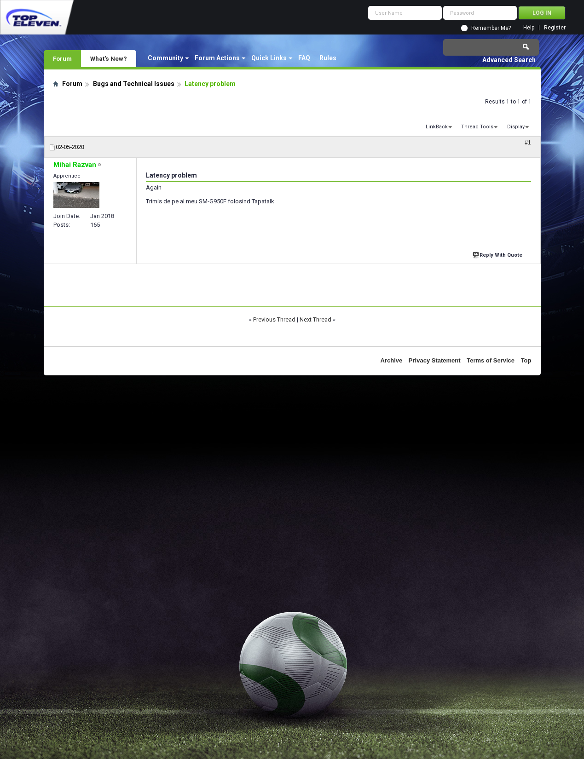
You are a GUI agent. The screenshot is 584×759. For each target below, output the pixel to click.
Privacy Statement (435, 360)
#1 (528, 142)
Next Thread (315, 319)
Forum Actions (217, 58)
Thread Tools (477, 127)
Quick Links (269, 58)
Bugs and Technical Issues (133, 83)
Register (555, 27)
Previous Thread (274, 319)
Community (165, 58)
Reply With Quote (498, 254)
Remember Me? (491, 28)
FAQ (304, 58)
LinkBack (437, 127)
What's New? (108, 58)
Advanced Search (509, 59)
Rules (327, 58)
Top (526, 360)
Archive (392, 360)
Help (528, 27)
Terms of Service (491, 360)
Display (516, 127)
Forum (62, 58)
